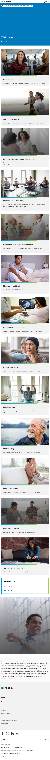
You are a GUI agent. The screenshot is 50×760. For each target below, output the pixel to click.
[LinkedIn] (12, 733)
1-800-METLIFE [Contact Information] (5, 744)
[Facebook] (2, 733)
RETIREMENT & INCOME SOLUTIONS (9, 720)
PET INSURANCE (4, 723)
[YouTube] (17, 733)
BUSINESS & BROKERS (6, 713)
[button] (2, 2)
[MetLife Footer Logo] (7, 689)
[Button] (7, 591)
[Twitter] (7, 733)
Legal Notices (18, 747)
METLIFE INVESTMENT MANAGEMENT (9, 717)
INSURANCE (3, 710)
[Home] (3, 6)
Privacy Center (5, 747)
